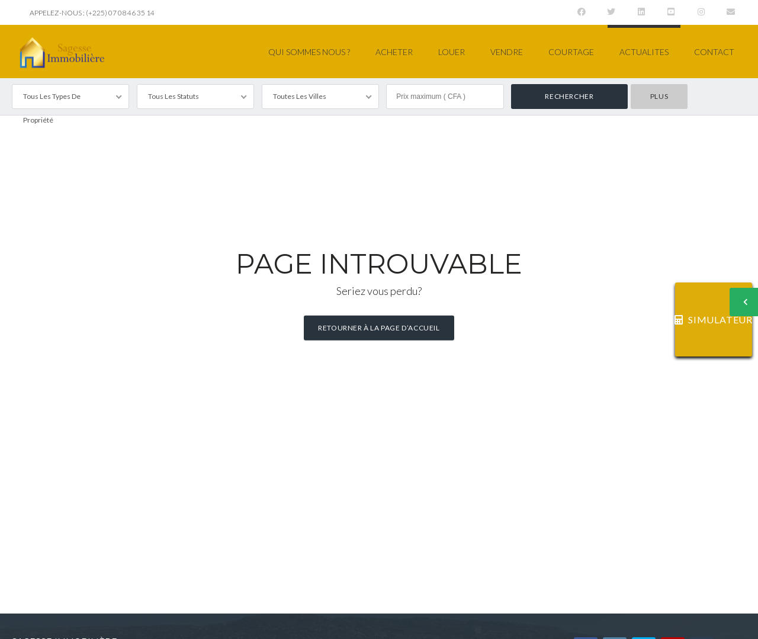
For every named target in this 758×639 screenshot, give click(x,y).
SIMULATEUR (713, 319)
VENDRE (506, 52)
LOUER (451, 52)
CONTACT (714, 52)
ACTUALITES (644, 52)
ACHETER (394, 52)
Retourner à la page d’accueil (378, 327)
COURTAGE (571, 52)
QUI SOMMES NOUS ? (309, 52)
